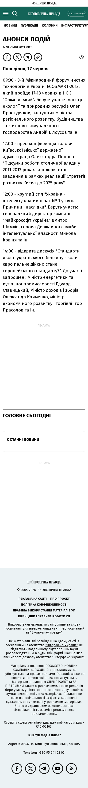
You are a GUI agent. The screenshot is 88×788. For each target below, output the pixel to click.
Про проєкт (60, 598)
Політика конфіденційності (44, 604)
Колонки (49, 26)
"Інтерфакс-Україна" (61, 645)
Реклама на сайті (33, 598)
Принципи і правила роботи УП (44, 616)
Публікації (29, 26)
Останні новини (23, 439)
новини (10, 26)
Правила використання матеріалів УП (44, 610)
